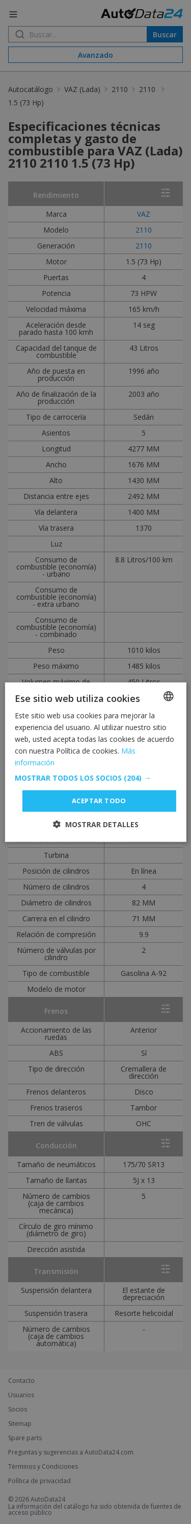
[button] (95, 778)
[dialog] (95, 762)
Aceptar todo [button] (99, 800)
